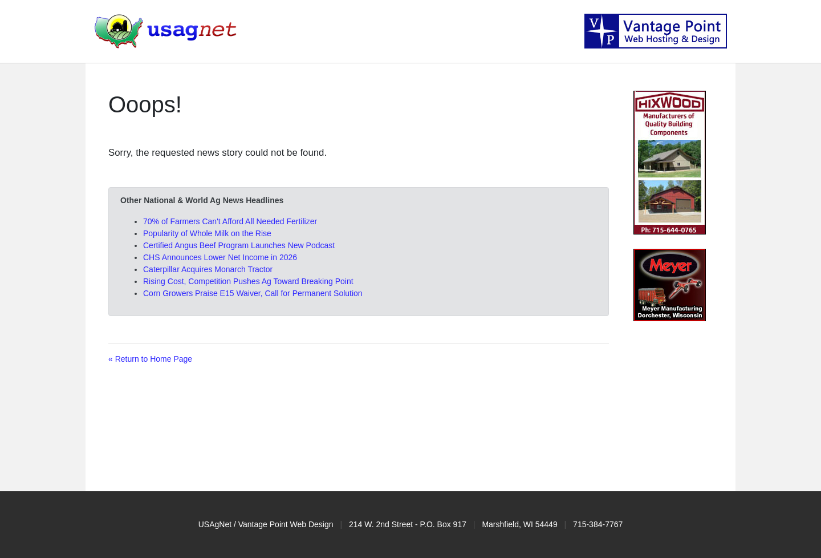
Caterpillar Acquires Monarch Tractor (208, 269)
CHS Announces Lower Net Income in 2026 (220, 257)
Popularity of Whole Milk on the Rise (207, 233)
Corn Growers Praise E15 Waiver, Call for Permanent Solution (253, 293)
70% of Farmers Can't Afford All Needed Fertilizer (230, 221)
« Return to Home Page (150, 358)
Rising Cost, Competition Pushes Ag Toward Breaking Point (248, 281)
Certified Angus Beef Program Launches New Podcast (239, 245)
